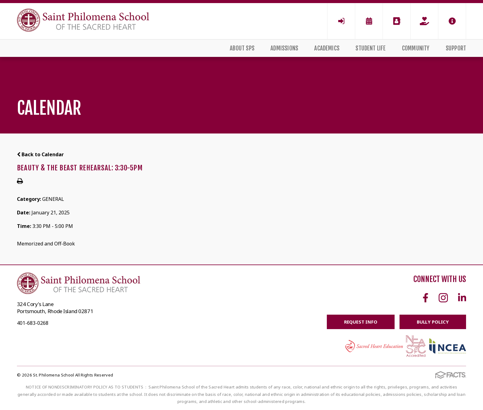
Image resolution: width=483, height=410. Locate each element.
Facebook (425, 297)
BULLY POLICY (432, 322)
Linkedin (462, 297)
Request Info (360, 322)
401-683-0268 (32, 323)
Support (456, 48)
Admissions (284, 48)
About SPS (242, 48)
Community (416, 48)
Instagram (443, 297)
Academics (326, 48)
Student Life (370, 48)
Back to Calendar (40, 154)
